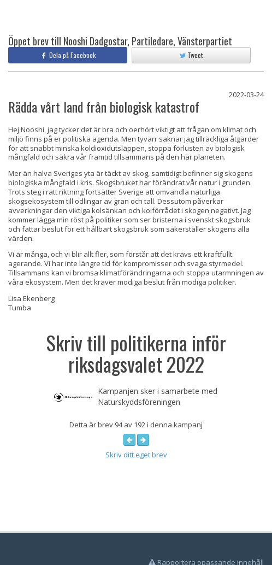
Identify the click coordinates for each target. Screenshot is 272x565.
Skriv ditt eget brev (136, 455)
